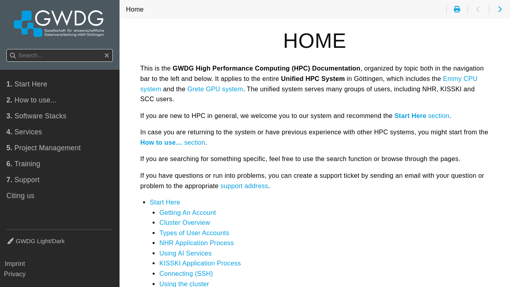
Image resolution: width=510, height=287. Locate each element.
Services (24, 132)
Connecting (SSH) (186, 273)
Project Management (43, 148)
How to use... (31, 100)
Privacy (15, 273)
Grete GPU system (215, 88)
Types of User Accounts (194, 232)
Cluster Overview (184, 222)
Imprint (15, 263)
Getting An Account (187, 212)
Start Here (165, 202)
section (421, 115)
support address (244, 185)
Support (22, 180)
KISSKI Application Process (200, 263)
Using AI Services (185, 253)
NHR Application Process (196, 242)
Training (23, 164)
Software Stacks (36, 116)
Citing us (20, 196)
